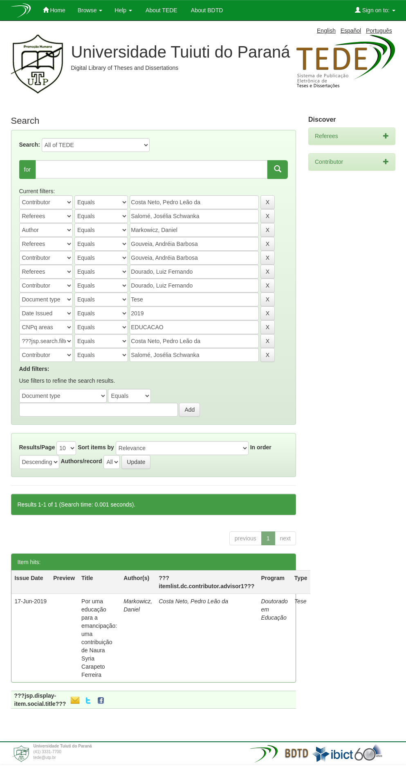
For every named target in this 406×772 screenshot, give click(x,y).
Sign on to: (375, 10)
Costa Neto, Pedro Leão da (193, 601)
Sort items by (96, 447)
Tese (300, 601)
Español (351, 30)
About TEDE (160, 10)
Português (379, 30)
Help (123, 10)
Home (54, 10)
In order (260, 447)
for (27, 169)
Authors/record (81, 461)
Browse (90, 10)
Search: (29, 144)
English (326, 30)
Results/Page (37, 447)
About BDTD (206, 10)
